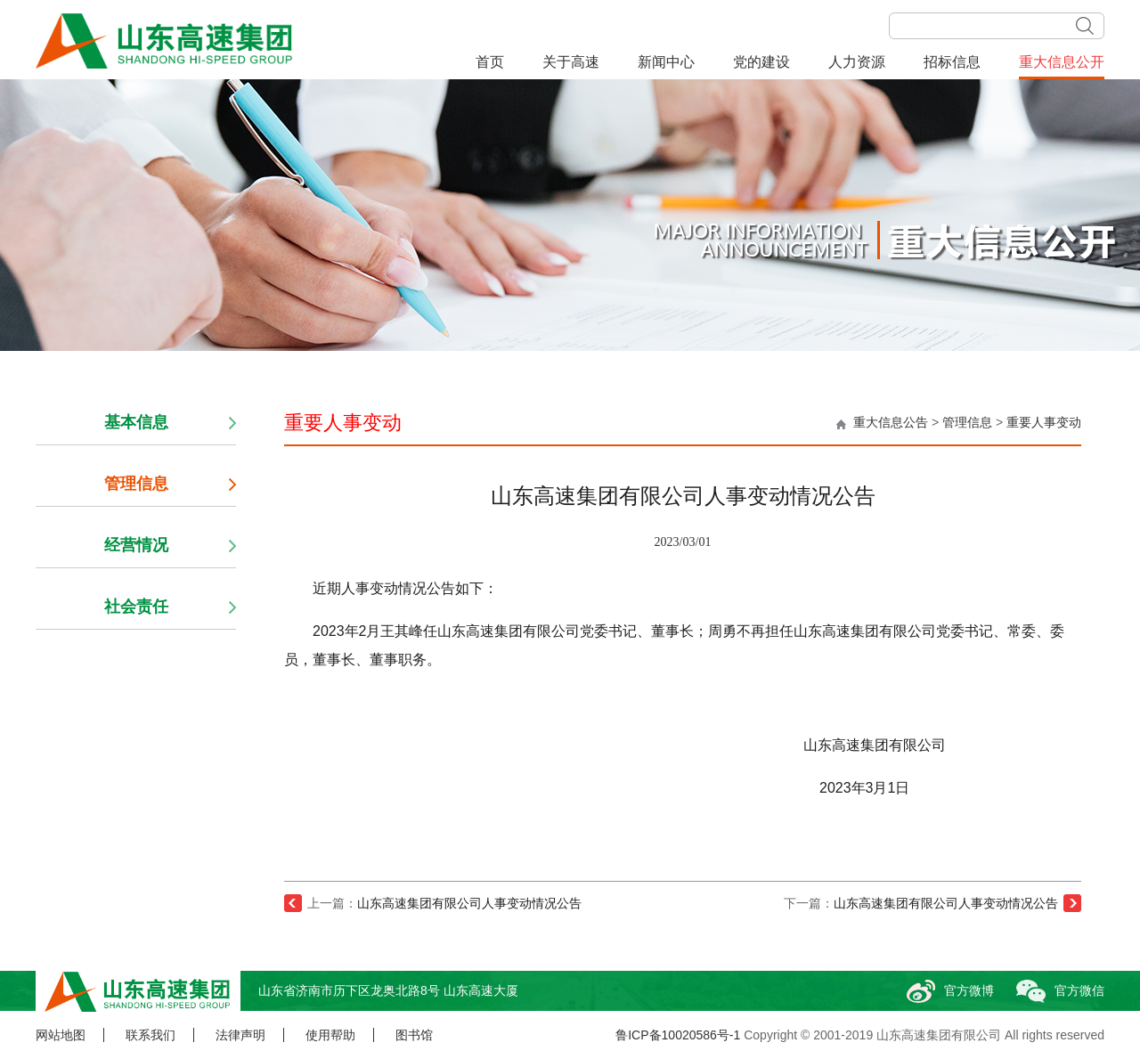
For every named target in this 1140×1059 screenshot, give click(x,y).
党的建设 (761, 61)
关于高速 (570, 61)
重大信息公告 (890, 422)
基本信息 (136, 422)
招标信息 (952, 61)
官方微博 (946, 990)
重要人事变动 (1043, 422)
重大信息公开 (1061, 61)
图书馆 (414, 1035)
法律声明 (240, 1035)
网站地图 (61, 1035)
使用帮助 (330, 1035)
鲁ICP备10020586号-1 (677, 1035)
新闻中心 (666, 61)
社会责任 (136, 606)
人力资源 (856, 61)
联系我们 (150, 1035)
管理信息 (967, 422)
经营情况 (136, 545)
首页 (490, 61)
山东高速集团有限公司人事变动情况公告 (469, 903)
